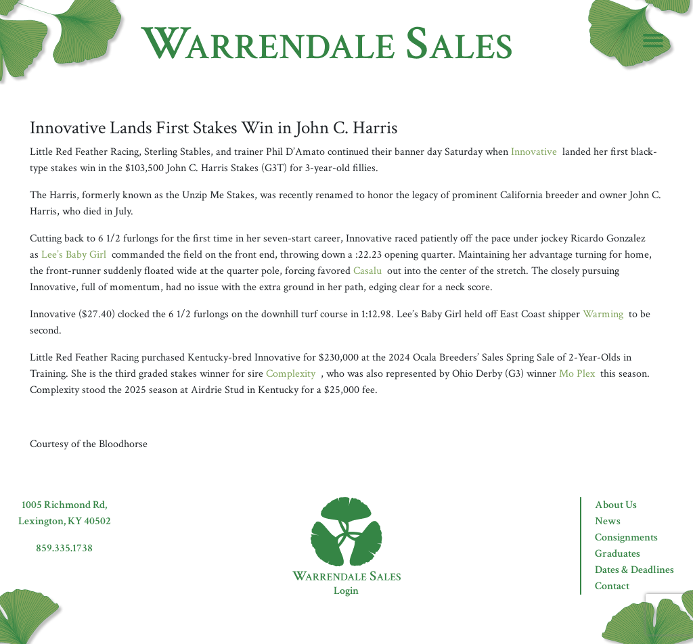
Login (346, 591)
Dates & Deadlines (634, 570)
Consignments (626, 537)
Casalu (367, 271)
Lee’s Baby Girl (73, 255)
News (608, 521)
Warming (603, 314)
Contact (612, 586)
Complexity (290, 374)
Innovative (534, 152)
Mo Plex (577, 374)
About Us (616, 505)
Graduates (617, 554)
